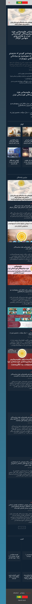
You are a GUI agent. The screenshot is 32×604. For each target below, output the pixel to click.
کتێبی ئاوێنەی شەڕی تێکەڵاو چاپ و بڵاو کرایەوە (8, 577)
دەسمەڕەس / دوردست (23, 555)
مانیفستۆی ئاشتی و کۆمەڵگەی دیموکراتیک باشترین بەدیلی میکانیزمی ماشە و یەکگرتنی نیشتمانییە (17, 82)
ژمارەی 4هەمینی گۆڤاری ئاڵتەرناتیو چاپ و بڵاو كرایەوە (8, 141)
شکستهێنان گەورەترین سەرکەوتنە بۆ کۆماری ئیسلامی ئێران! (17, 76)
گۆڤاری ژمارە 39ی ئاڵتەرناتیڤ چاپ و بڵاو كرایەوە (8, 162)
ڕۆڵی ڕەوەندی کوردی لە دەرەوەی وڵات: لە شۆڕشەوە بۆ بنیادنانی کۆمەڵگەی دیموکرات (16, 56)
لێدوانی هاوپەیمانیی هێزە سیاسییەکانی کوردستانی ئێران (18, 94)
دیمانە (26, 330)
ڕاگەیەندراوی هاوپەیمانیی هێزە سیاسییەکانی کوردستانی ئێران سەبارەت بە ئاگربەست (16, 375)
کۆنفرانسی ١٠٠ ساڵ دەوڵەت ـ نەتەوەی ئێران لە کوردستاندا (17, 113)
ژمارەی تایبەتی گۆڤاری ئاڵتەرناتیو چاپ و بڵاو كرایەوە (23, 141)
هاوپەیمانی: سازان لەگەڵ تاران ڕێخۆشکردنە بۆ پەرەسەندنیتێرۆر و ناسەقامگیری (17, 104)
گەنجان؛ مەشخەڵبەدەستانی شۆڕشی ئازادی (21, 74)
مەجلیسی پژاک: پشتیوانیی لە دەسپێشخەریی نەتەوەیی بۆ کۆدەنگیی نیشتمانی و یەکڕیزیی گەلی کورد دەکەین (16, 463)
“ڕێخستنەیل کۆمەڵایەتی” (24, 79)
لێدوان (26, 203)
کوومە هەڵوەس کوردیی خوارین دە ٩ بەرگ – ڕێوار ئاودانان (8, 556)
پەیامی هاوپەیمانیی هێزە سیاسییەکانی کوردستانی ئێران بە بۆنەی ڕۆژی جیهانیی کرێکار (16, 35)
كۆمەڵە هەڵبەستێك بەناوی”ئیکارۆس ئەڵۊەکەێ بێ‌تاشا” (23, 577)
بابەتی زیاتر (16, 527)
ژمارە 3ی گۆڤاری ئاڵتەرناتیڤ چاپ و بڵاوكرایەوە (23, 162)
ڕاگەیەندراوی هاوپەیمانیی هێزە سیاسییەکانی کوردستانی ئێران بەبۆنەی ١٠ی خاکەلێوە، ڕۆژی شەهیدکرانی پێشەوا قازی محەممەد (16, 419)
